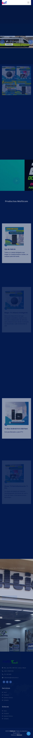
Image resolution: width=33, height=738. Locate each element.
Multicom (12, 731)
